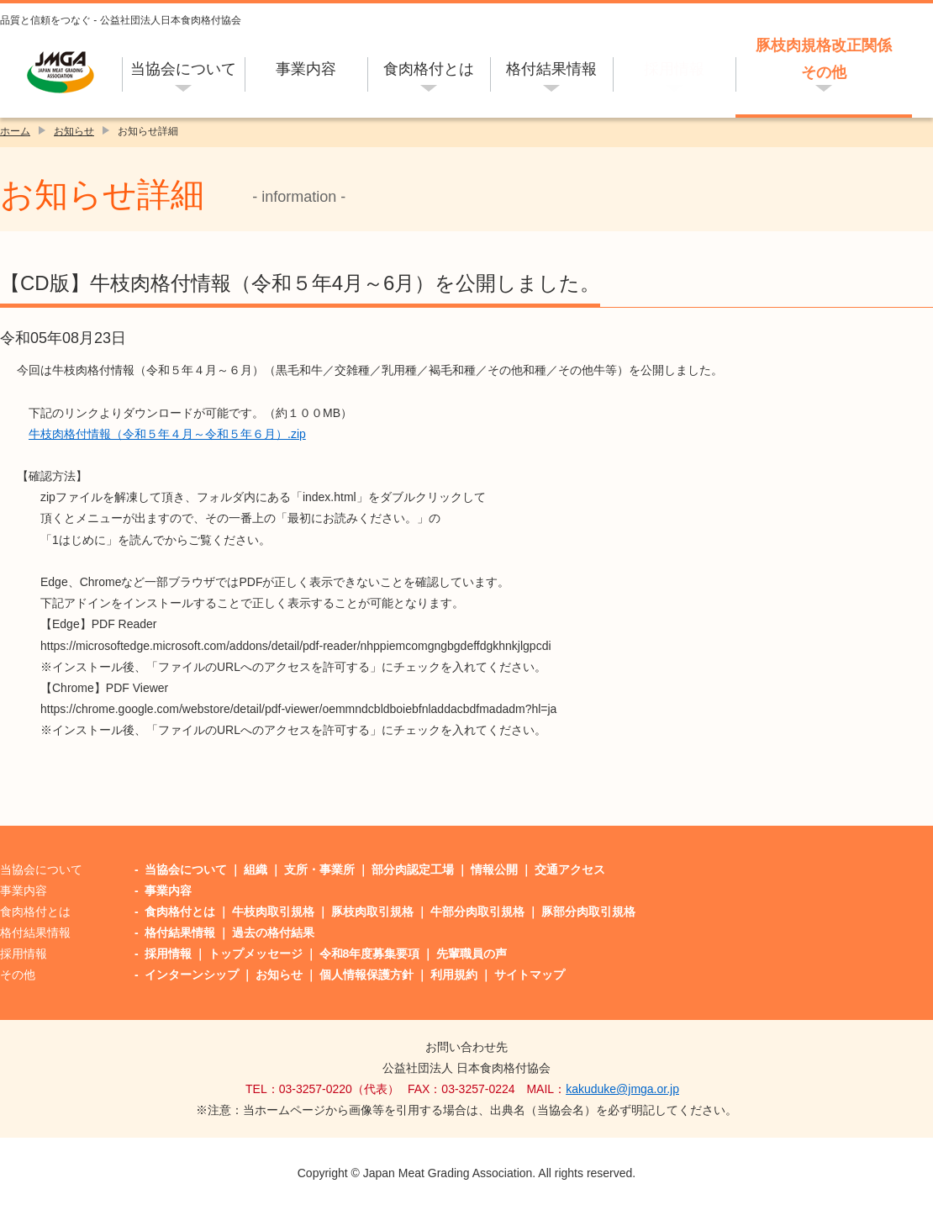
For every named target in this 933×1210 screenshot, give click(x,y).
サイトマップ (529, 974)
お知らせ (74, 131)
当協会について (183, 69)
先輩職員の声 (471, 953)
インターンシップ (192, 974)
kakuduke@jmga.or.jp (622, 1089)
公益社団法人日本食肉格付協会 (61, 72)
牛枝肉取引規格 (273, 911)
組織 (255, 869)
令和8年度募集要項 (369, 953)
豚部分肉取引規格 (588, 911)
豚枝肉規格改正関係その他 (824, 59)
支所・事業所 (319, 869)
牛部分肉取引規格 (477, 911)
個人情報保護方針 (366, 974)
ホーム (15, 131)
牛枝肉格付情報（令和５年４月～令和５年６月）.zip (167, 434)
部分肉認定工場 (413, 869)
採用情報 (674, 69)
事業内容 (306, 69)
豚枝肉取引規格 (372, 911)
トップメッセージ (255, 953)
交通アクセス (570, 869)
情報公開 (494, 869)
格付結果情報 (551, 69)
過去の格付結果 (273, 932)
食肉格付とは (428, 69)
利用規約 (453, 974)
